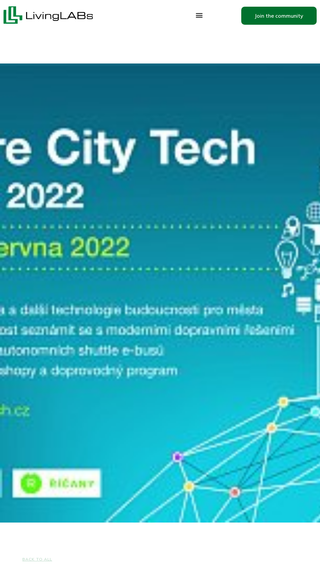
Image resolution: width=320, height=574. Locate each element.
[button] (199, 15)
